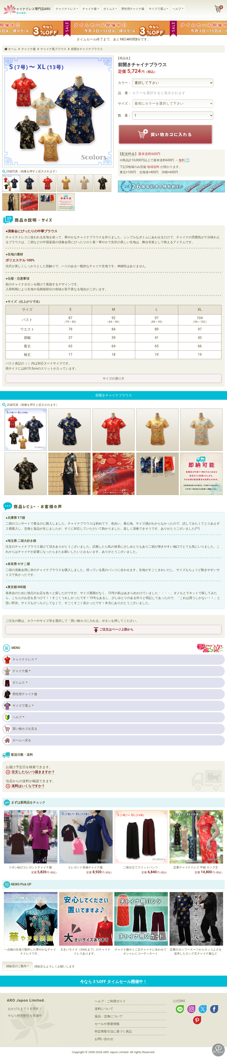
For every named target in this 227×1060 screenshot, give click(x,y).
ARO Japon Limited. (26, 1000)
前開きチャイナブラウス (87, 49)
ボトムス (109, 8)
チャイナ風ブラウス (53, 49)
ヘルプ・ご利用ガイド (110, 1001)
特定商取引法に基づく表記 (113, 1031)
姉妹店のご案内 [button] (16, 966)
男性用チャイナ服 (132, 8)
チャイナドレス (66, 8)
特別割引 (23, 1015)
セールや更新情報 (107, 1024)
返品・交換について (109, 1016)
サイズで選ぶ (157, 8)
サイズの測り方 (113, 378)
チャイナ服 (89, 8)
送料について (104, 1008)
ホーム (12, 49)
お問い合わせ (104, 1039)
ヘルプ (176, 8)
